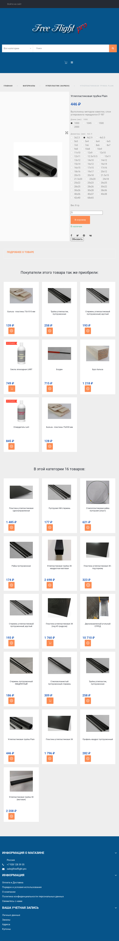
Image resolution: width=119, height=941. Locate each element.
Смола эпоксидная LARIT (21, 369)
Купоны (6, 929)
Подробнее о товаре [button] (20, 252)
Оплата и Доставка (12, 882)
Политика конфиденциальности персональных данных (33, 896)
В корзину (80, 220)
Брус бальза (97, 369)
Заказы (6, 919)
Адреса (6, 924)
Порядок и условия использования (22, 887)
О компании (8, 891)
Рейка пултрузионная (21, 566)
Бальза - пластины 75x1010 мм (21, 312)
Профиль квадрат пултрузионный (98, 739)
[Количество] (87, 213)
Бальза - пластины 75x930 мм (59, 427)
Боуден (59, 369)
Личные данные (11, 915)
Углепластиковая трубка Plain (21, 739)
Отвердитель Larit (21, 427)
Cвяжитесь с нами (12, 901)
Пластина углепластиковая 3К (59, 739)
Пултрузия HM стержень (59, 508)
